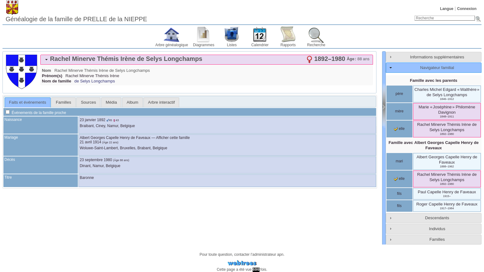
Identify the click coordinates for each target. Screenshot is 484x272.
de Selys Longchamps (94, 81)
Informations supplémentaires (437, 57)
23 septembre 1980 (96, 160)
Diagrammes (203, 45)
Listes (232, 45)
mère (399, 111)
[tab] (206, 60)
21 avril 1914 (90, 142)
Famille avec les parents (433, 80)
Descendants (437, 217)
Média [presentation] (111, 102)
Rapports (288, 45)
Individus (437, 228)
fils (399, 193)
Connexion (466, 9)
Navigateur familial (437, 67)
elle (399, 128)
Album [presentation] (132, 102)
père (399, 93)
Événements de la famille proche (36, 113)
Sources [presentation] (88, 102)
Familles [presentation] (63, 102)
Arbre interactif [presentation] (161, 102)
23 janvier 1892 (92, 120)
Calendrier (260, 45)
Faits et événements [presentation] (27, 102)
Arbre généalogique (171, 45)
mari (399, 161)
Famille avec (434, 145)
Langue (446, 9)
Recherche (316, 45)
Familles (437, 239)
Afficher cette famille (173, 138)
